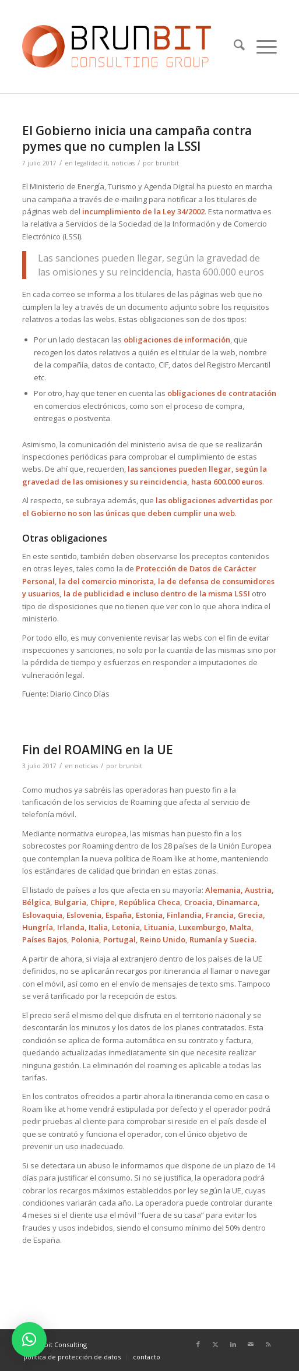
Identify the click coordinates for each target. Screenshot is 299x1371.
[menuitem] (233, 46)
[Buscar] (233, 46)
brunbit (167, 163)
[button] (29, 1339)
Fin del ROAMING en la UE (97, 749)
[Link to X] (215, 1344)
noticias (123, 163)
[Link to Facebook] (198, 1344)
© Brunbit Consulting (54, 1344)
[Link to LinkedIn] (233, 1344)
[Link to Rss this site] (268, 1344)
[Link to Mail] (250, 1344)
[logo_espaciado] (124, 46)
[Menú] (261, 46)
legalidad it (91, 163)
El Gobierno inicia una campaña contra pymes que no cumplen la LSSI (137, 138)
